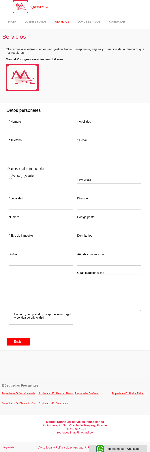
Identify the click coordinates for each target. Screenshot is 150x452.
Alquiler (30, 175)
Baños (13, 254)
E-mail (82, 140)
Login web (8, 447)
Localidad (16, 198)
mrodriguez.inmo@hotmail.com (75, 432)
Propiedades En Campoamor (53, 403)
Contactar (117, 21)
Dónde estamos (89, 21)
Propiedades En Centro (87, 393)
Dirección (83, 198)
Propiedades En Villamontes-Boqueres (22, 403)
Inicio (12, 21)
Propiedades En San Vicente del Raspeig (23, 393)
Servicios (62, 21)
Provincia (84, 179)
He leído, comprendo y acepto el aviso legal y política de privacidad (42, 316)
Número (14, 217)
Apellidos (84, 121)
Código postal (86, 217)
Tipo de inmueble (21, 235)
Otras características (90, 272)
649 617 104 (78, 428)
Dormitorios (84, 235)
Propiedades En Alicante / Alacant (56, 393)
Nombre (15, 121)
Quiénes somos (35, 21)
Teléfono (15, 140)
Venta (16, 175)
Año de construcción (90, 254)
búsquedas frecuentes (20, 385)
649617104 (39, 2)
